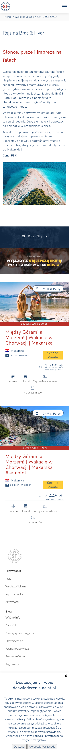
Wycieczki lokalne (15, 586)
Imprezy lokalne (14, 594)
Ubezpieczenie (14, 641)
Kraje (8, 578)
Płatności (10, 625)
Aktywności (12, 602)
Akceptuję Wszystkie (42, 747)
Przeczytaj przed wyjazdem (21, 633)
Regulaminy (12, 664)
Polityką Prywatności (46, 735)
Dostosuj (19, 747)
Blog (8, 612)
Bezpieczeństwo (15, 656)
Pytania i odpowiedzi (17, 648)
